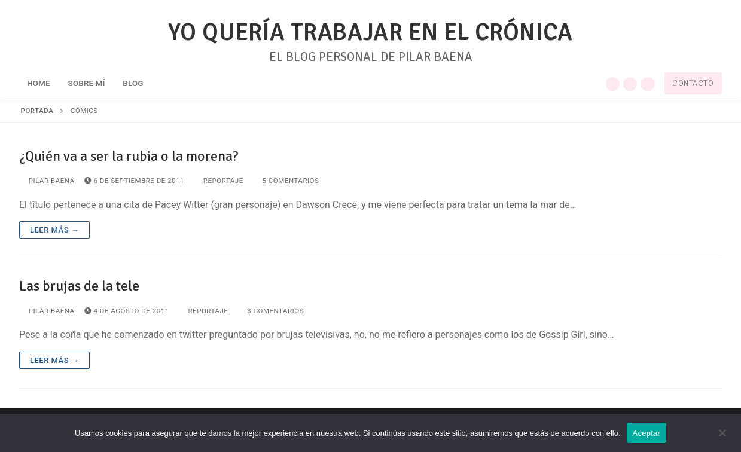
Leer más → (54, 229)
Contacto (692, 83)
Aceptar (647, 433)
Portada (37, 110)
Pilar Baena (47, 180)
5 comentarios (286, 180)
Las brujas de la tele (79, 286)
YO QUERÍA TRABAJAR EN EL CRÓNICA (370, 32)
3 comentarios (270, 311)
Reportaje (218, 180)
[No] (722, 437)
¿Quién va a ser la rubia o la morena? (129, 156)
